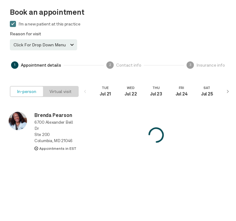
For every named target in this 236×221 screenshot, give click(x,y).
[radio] (26, 91)
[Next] (227, 91)
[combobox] (43, 44)
